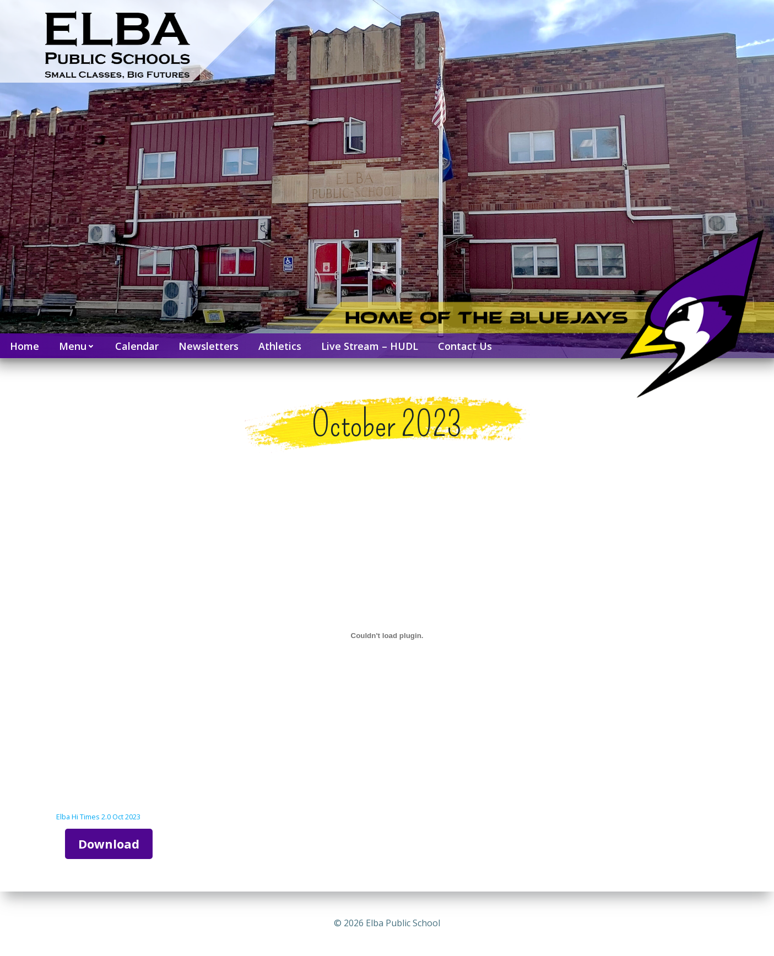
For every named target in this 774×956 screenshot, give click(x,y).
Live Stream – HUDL (369, 346)
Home (24, 346)
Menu (77, 346)
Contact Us (465, 346)
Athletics (279, 346)
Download (108, 843)
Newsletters (208, 346)
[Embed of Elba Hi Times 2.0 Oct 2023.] (387, 635)
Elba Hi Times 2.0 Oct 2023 (98, 817)
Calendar (137, 346)
